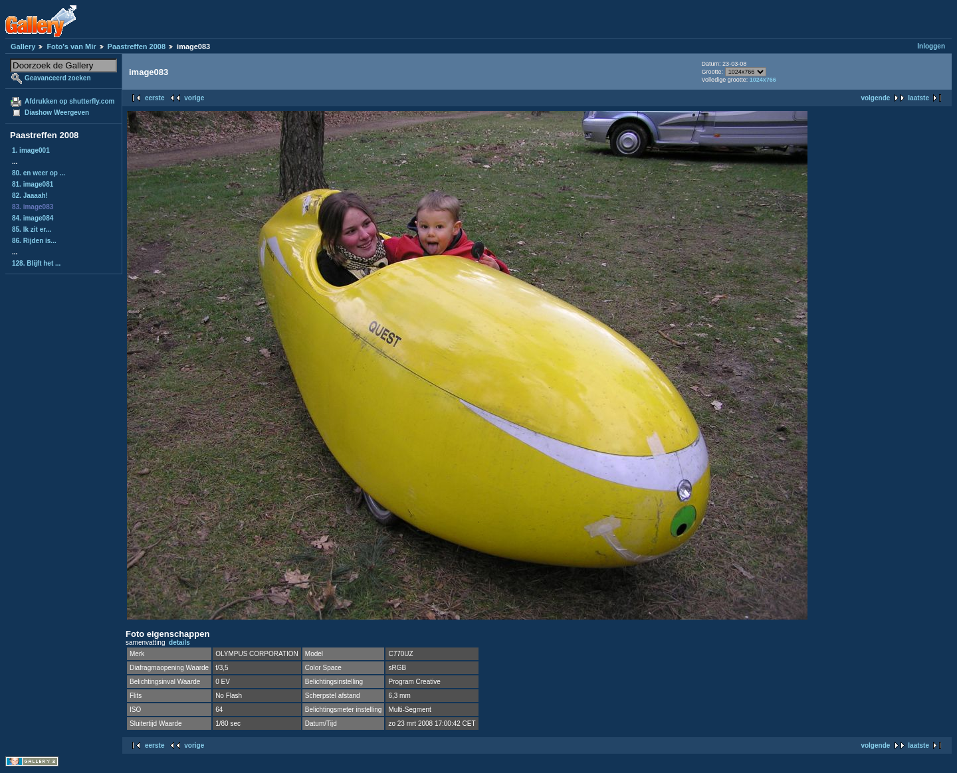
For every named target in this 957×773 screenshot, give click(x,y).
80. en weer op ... (38, 173)
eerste (154, 98)
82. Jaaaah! (30, 195)
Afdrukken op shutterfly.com (69, 101)
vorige (194, 98)
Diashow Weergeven (57, 112)
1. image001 (31, 150)
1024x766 (763, 79)
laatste (918, 98)
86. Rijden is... (34, 240)
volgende (875, 98)
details (179, 642)
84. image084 (32, 218)
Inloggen (931, 46)
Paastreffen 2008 (136, 46)
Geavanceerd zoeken (58, 78)
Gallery (23, 46)
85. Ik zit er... (31, 229)
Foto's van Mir (71, 46)
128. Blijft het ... (36, 263)
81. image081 (32, 184)
